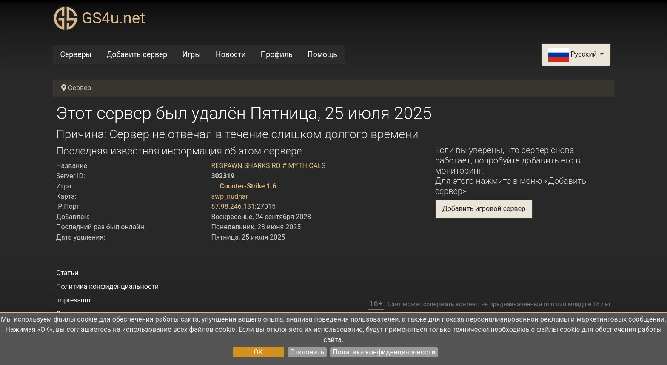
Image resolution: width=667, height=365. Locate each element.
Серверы (76, 54)
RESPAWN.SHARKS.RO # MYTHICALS (268, 166)
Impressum (73, 300)
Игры (191, 54)
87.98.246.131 (233, 206)
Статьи (67, 273)
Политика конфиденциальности (384, 352)
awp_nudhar (229, 196)
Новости (231, 54)
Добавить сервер (136, 54)
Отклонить (307, 352)
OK (258, 352)
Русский (573, 55)
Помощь (322, 54)
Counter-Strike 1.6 (247, 186)
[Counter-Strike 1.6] (214, 186)
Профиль (277, 54)
